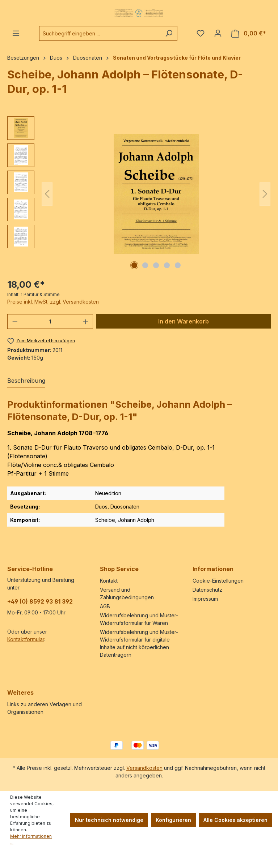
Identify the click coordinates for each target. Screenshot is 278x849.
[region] (139, 194)
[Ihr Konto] (218, 33)
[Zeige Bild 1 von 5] (134, 265)
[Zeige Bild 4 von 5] (167, 265)
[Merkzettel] (200, 33)
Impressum (205, 599)
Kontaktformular (25, 639)
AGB (105, 606)
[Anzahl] (50, 321)
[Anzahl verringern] (14, 321)
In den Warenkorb (183, 321)
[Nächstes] (265, 194)
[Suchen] (168, 33)
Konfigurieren (173, 820)
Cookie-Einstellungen (218, 581)
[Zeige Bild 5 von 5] (178, 265)
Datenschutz (207, 590)
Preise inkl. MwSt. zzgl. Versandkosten (53, 302)
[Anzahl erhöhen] (85, 321)
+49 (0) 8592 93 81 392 (40, 601)
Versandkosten (144, 768)
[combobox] (100, 33)
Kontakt (109, 581)
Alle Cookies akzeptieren (235, 820)
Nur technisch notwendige (109, 820)
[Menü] (16, 33)
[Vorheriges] (47, 194)
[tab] (26, 380)
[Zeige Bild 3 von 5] (156, 265)
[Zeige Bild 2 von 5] (145, 265)
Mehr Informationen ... (31, 839)
